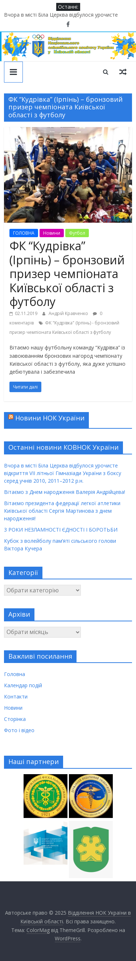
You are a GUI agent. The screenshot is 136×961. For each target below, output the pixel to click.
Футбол (77, 233)
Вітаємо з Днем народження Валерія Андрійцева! (64, 491)
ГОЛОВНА (23, 233)
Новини (51, 233)
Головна (14, 674)
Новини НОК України (50, 418)
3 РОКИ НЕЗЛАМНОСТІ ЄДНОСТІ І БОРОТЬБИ (61, 529)
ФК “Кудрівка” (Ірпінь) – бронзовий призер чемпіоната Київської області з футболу (67, 273)
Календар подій (23, 685)
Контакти (16, 696)
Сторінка (15, 718)
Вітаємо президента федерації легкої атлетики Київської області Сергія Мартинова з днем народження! (62, 511)
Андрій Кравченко (69, 313)
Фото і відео (19, 730)
